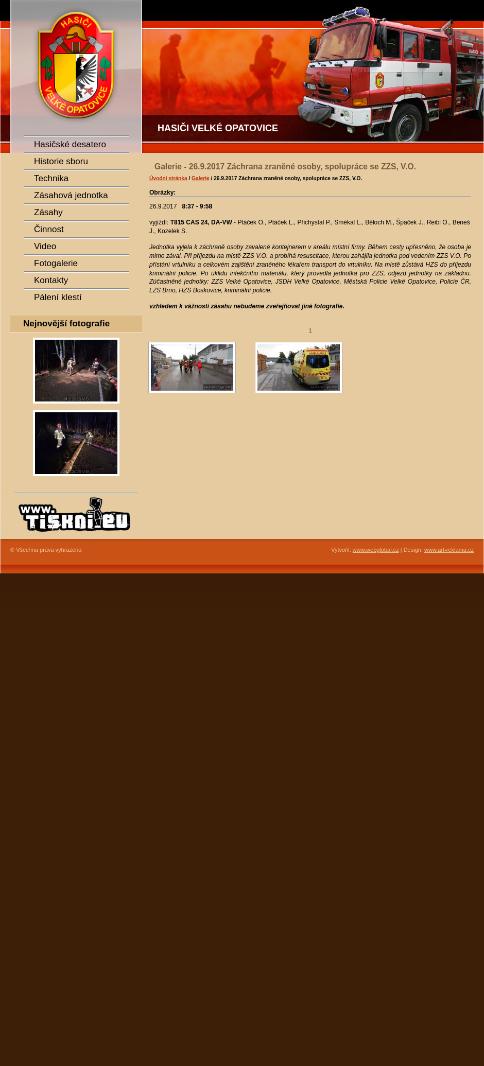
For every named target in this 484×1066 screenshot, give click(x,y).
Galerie (201, 178)
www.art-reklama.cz (449, 550)
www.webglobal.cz (376, 550)
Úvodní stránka (168, 178)
